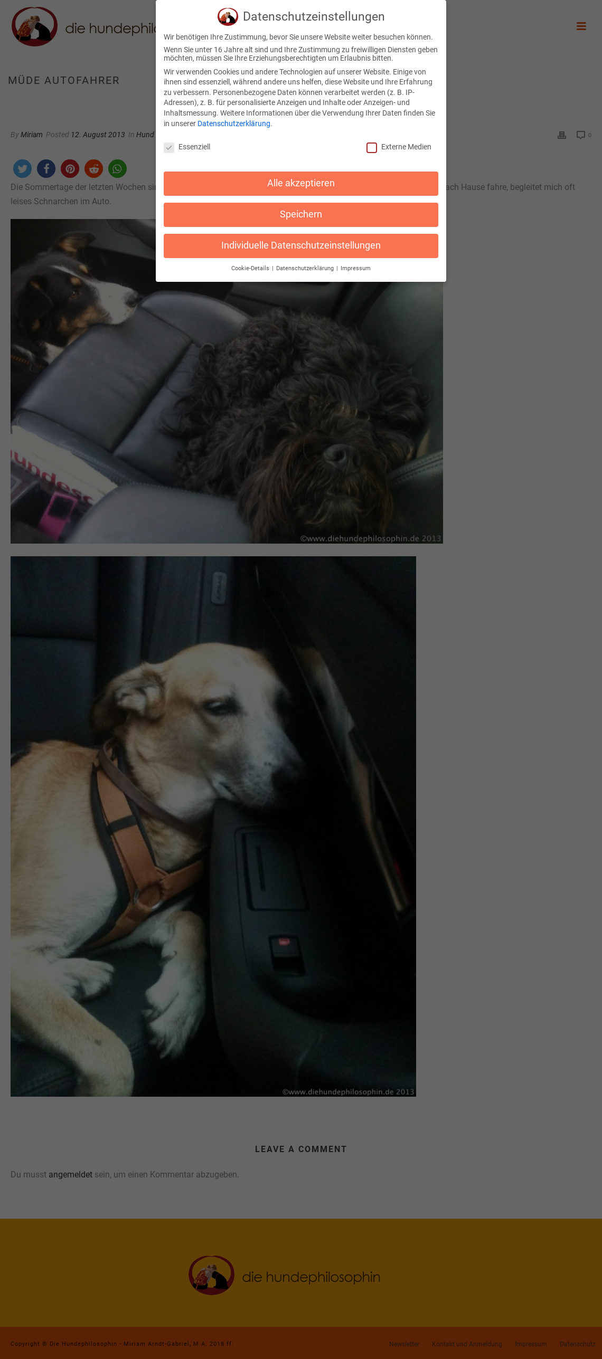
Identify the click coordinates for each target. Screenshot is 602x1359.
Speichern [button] (301, 212)
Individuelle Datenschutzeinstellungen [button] (301, 243)
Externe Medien (398, 144)
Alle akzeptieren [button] (301, 181)
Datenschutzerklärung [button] (305, 266)
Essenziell (187, 144)
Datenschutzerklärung (233, 121)
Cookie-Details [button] (251, 266)
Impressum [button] (356, 266)
